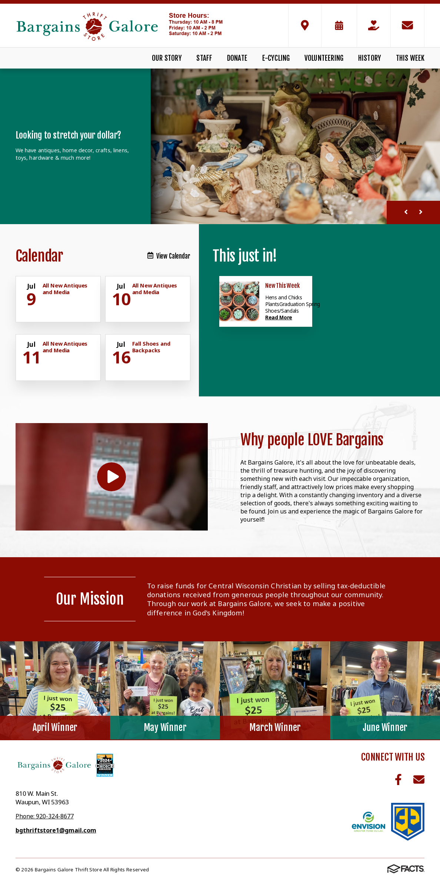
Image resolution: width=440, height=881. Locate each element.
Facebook (398, 779)
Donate (237, 58)
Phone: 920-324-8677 (45, 816)
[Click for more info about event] (32, 286)
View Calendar (168, 256)
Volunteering (323, 58)
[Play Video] (112, 477)
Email (418, 779)
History (369, 58)
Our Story (167, 58)
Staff (204, 58)
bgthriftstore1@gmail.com (56, 830)
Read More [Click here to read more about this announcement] (278, 317)
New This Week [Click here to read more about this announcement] (282, 285)
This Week (410, 58)
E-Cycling (276, 58)
